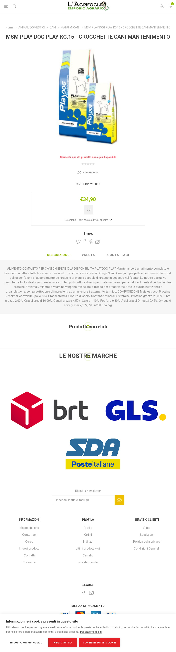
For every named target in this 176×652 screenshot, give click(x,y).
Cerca (29, 541)
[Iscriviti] (83, 500)
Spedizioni (147, 535)
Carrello (88, 555)
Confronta (91, 172)
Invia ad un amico (97, 241)
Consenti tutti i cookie (99, 642)
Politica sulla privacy (146, 541)
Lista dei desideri (88, 562)
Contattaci (29, 535)
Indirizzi (88, 541)
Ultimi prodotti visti (88, 548)
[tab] (58, 255)
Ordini (88, 535)
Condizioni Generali (146, 548)
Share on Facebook (85, 241)
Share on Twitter (78, 241)
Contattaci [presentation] (118, 255)
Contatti (29, 555)
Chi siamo (29, 562)
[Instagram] (91, 593)
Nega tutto (62, 642)
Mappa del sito (29, 528)
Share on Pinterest (91, 241)
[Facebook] (83, 593)
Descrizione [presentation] (58, 255)
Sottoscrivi (119, 500)
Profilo (88, 528)
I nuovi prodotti (29, 548)
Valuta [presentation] (88, 255)
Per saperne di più (91, 631)
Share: (88, 233)
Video (147, 528)
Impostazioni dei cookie (26, 642)
